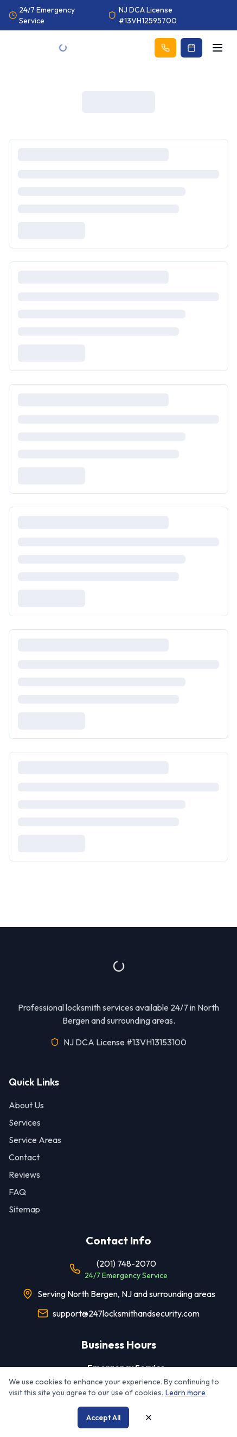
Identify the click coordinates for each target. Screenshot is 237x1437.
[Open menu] (217, 48)
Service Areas (35, 1139)
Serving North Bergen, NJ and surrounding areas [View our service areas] (126, 1293)
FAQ (17, 1191)
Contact (24, 1157)
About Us (26, 1105)
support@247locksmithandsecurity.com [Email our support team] (126, 1313)
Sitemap (24, 1209)
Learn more (185, 1392)
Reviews (24, 1174)
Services (25, 1122)
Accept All (103, 1417)
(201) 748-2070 (126, 1263)
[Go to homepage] (63, 48)
